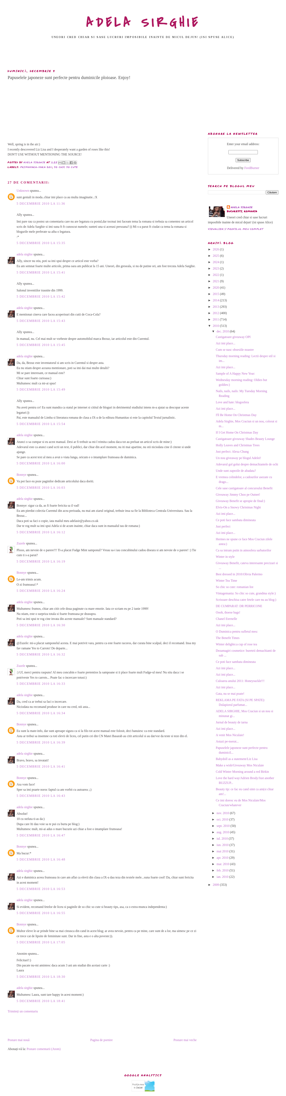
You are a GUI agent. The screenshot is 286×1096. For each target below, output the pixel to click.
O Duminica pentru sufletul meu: (237, 631)
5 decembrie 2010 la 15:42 (40, 296)
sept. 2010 (224, 825)
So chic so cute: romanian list (234, 587)
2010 (216, 325)
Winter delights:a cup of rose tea (236, 644)
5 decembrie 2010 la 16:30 (40, 625)
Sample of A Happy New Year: (235, 373)
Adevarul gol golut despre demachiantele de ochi (247, 464)
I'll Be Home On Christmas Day (236, 415)
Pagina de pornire (101, 1040)
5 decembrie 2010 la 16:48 (40, 859)
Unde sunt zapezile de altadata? (236, 470)
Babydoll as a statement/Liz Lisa (237, 759)
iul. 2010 (223, 838)
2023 (216, 268)
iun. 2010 (223, 845)
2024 (216, 262)
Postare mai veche (184, 1040)
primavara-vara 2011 (36, 167)
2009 (216, 884)
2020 (216, 287)
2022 (216, 274)
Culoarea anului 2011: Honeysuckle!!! (240, 681)
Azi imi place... (225, 343)
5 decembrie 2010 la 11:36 (40, 203)
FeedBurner (251, 168)
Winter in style (225, 556)
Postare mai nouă (18, 1040)
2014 (216, 300)
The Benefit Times (228, 638)
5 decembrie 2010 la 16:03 (40, 487)
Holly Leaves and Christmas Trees (238, 445)
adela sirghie (24, 254)
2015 (216, 294)
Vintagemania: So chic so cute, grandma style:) (246, 593)
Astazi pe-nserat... (227, 741)
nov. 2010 (223, 813)
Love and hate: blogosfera (232, 402)
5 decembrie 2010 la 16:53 (40, 889)
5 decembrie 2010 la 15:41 (40, 272)
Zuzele (20, 543)
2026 (216, 249)
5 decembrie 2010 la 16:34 (40, 713)
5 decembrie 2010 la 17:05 (40, 942)
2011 (216, 319)
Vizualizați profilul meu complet (236, 229)
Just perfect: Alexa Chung (232, 451)
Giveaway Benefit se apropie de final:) (240, 501)
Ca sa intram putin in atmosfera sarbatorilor (243, 550)
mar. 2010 (223, 864)
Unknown (22, 190)
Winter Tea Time (226, 580)
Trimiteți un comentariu (23, 1011)
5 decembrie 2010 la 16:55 (40, 913)
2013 (216, 306)
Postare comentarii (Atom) (44, 1049)
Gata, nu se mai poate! (230, 693)
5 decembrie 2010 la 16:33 (40, 683)
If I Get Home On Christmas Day (237, 432)
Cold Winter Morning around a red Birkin (242, 771)
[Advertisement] (143, 55)
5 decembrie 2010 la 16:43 (40, 795)
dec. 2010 (223, 331)
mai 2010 (223, 851)
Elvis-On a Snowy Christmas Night (238, 507)
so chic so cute (66, 167)
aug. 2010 (223, 832)
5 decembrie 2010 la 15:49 (40, 389)
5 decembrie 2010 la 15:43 (40, 320)
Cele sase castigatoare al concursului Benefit (244, 488)
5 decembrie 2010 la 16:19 (40, 561)
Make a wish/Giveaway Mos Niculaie (240, 765)
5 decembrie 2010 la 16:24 (40, 590)
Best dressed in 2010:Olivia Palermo (239, 574)
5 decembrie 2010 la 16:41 (40, 766)
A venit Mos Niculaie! (230, 735)
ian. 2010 (223, 876)
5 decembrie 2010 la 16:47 (40, 835)
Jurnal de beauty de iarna (232, 722)
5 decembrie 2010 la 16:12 (40, 532)
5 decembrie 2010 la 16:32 (40, 654)
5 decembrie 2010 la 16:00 (40, 463)
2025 (216, 255)
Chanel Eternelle (226, 618)
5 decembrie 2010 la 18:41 (40, 1001)
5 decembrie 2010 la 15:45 (40, 345)
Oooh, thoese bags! (228, 612)
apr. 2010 (223, 857)
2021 (216, 281)
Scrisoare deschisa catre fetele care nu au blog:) (246, 599)
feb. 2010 (223, 870)
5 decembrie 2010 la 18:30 (40, 976)
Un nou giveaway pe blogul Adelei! (238, 458)
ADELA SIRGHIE (143, 22)
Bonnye (21, 474)
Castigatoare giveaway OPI (233, 337)
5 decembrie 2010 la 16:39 (40, 742)
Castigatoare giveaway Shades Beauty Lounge (245, 439)
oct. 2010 (223, 819)
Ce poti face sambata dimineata (236, 520)
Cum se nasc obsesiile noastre (235, 349)
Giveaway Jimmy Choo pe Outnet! (238, 494)
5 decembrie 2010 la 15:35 (40, 243)
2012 (216, 313)
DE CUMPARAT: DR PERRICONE (239, 606)
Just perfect (223, 526)
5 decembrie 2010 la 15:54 (40, 424)
